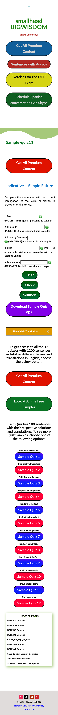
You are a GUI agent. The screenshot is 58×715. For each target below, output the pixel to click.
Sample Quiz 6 (29, 523)
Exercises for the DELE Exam (29, 80)
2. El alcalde (10, 226)
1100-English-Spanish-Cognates (22, 653)
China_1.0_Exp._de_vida (18, 639)
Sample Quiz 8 (29, 550)
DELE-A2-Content (16, 644)
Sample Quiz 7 (29, 536)
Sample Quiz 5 (29, 510)
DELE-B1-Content (16, 634)
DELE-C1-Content (16, 625)
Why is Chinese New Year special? (23, 663)
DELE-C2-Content (16, 620)
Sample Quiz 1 (29, 456)
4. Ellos (8, 247)
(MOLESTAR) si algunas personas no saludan (28, 220)
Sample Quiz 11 (29, 590)
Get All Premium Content (29, 48)
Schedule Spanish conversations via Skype (29, 100)
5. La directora (12, 262)
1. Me (7, 216)
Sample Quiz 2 (29, 470)
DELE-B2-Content (16, 630)
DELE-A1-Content (16, 649)
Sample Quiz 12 (29, 603)
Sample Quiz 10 (29, 576)
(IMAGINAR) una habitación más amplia (29, 241)
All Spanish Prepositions (18, 658)
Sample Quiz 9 (29, 563)
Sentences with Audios (29, 64)
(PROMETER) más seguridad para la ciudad (27, 230)
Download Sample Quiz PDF (29, 309)
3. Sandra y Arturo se (15, 237)
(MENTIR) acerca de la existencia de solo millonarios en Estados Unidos (29, 251)
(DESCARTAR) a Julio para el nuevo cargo (26, 266)
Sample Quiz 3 (29, 483)
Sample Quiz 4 (29, 496)
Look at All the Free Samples (29, 404)
